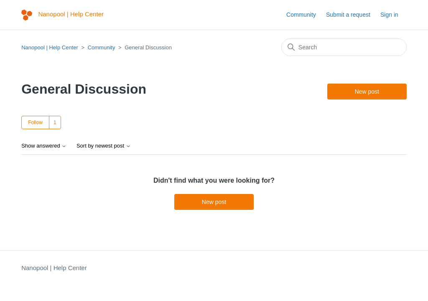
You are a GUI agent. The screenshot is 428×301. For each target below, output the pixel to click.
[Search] (344, 47)
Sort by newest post (103, 146)
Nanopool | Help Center (49, 47)
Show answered (43, 146)
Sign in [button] (389, 14)
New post (367, 91)
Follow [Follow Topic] (35, 122)
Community (301, 14)
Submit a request (348, 14)
